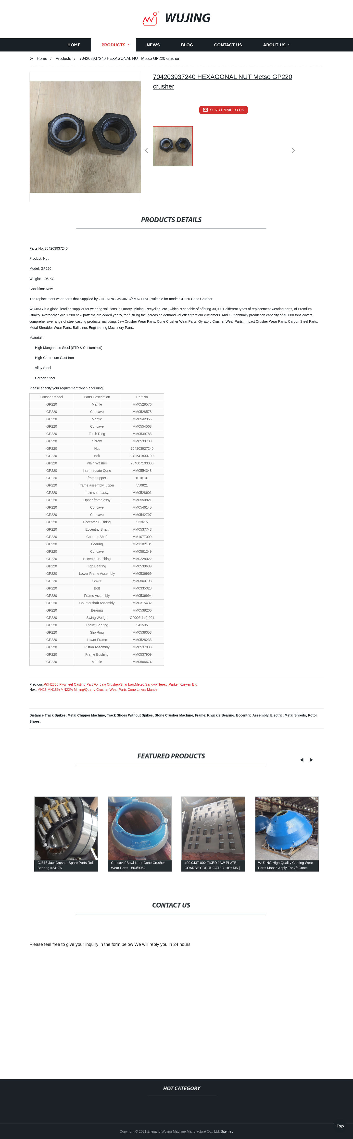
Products (113, 56)
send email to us (223, 109)
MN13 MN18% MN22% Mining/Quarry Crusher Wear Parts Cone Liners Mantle (97, 689)
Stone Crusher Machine (174, 715)
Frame (200, 715)
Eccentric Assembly (252, 715)
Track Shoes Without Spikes (130, 715)
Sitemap (227, 1131)
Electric (276, 715)
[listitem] (176, 148)
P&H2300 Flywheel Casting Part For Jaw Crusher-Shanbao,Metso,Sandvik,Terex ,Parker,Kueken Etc (120, 684)
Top (340, 1125)
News (153, 56)
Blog (187, 56)
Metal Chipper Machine (86, 715)
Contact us (228, 56)
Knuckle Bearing (220, 715)
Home (73, 56)
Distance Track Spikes (47, 715)
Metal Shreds (295, 715)
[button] (146, 150)
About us (274, 56)
